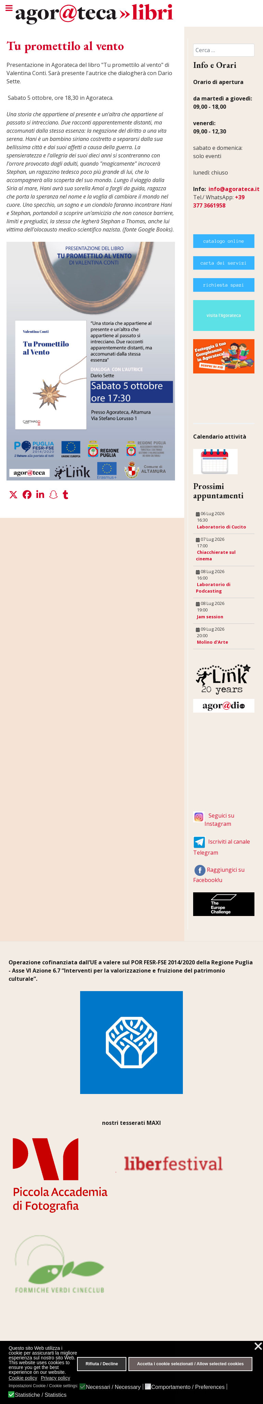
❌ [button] (258, 1346)
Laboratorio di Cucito (221, 527)
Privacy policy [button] (55, 1378)
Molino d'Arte (212, 642)
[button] (13, 494)
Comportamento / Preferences (188, 1387)
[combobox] (223, 50)
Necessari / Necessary (113, 1387)
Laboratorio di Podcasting (213, 587)
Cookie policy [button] (23, 1378)
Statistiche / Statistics (40, 1395)
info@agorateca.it (234, 189)
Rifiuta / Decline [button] (102, 1363)
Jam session (210, 617)
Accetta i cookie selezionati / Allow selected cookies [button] (190, 1363)
